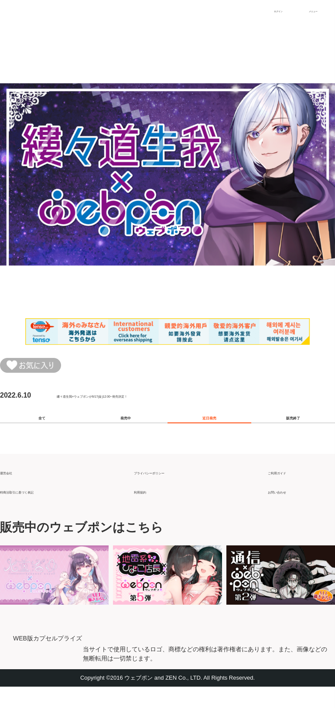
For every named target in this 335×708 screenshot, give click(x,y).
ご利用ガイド (289, 490)
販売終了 (293, 429)
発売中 (125, 429)
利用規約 (148, 509)
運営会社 (14, 490)
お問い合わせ (289, 509)
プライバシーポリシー (169, 490)
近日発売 (209, 429)
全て (42, 429)
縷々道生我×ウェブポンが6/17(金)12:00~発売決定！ (138, 401)
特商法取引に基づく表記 (38, 509)
